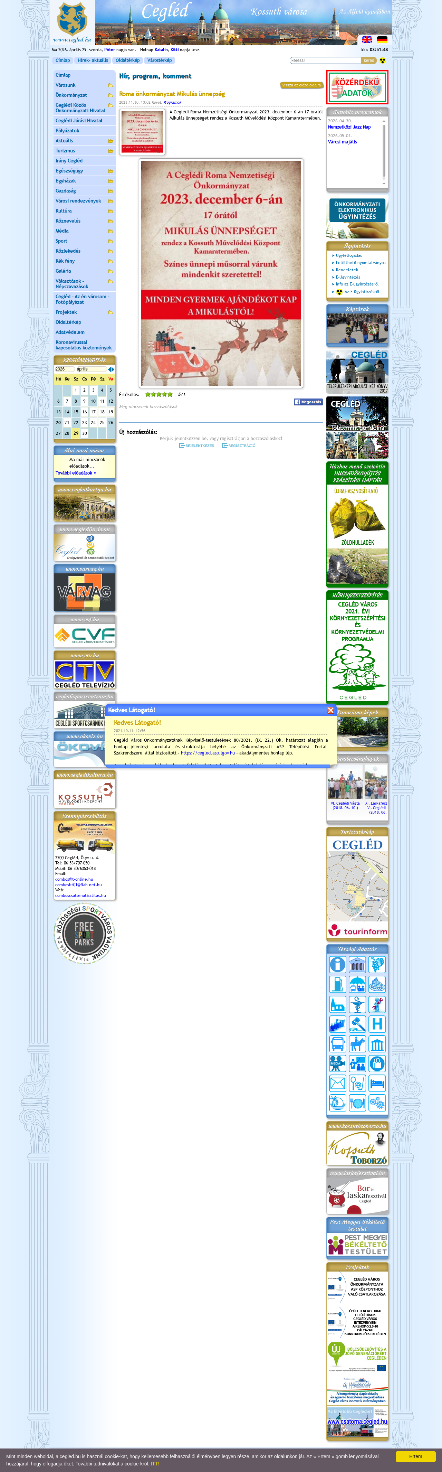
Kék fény (85, 261)
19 (110, 411)
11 (102, 401)
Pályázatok (67, 130)
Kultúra (85, 211)
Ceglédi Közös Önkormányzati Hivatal (85, 107)
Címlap (63, 60)
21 (67, 422)
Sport (85, 241)
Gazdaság (85, 191)
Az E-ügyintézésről (357, 292)
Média (85, 231)
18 (102, 411)
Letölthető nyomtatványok (361, 262)
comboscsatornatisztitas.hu (80, 895)
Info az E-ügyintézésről (357, 284)
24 (93, 422)
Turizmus (85, 151)
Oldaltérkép (128, 60)
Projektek (85, 312)
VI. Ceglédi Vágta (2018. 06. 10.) (345, 803)
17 (93, 411)
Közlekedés (85, 251)
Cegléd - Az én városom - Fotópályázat (82, 299)
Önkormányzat (85, 95)
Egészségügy (85, 171)
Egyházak (85, 181)
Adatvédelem (70, 332)
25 (102, 422)
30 (84, 433)
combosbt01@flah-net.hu (78, 884)
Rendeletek (347, 270)
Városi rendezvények (85, 201)
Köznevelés (85, 221)
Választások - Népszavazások (85, 283)
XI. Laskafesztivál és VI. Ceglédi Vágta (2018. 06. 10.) (382, 805)
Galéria (85, 271)
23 (84, 422)
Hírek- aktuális (93, 60)
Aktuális (85, 141)
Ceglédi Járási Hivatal (79, 120)
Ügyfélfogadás (349, 255)
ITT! (155, 1463)
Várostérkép (159, 60)
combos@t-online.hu (74, 879)
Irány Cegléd (69, 160)
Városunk (85, 85)
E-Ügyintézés (348, 277)
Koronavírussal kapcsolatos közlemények (84, 344)
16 (84, 411)
